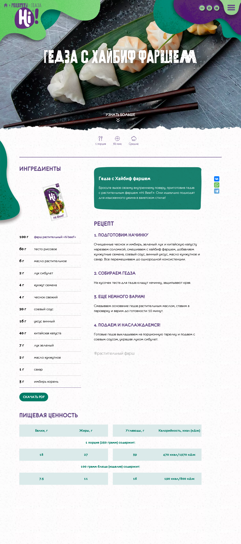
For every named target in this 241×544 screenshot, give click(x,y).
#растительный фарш (114, 353)
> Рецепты (18, 5)
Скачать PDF (34, 397)
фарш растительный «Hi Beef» (55, 237)
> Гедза (34, 5)
